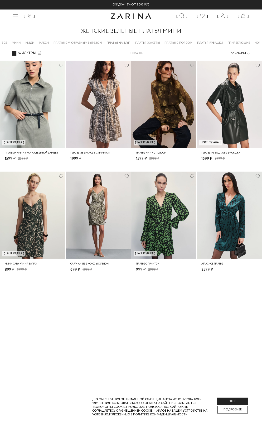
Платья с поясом (178, 43)
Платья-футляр (119, 43)
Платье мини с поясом (151, 153)
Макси (44, 43)
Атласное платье (212, 264)
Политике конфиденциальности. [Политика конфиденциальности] (160, 415)
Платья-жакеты (147, 43)
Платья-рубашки (210, 43)
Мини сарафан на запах (21, 264)
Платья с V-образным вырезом (77, 43)
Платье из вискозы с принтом (90, 153)
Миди (29, 43)
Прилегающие (239, 43)
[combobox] (240, 53)
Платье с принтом (148, 264)
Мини (16, 43)
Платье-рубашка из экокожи (220, 153)
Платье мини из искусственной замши (31, 153)
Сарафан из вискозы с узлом (89, 264)
